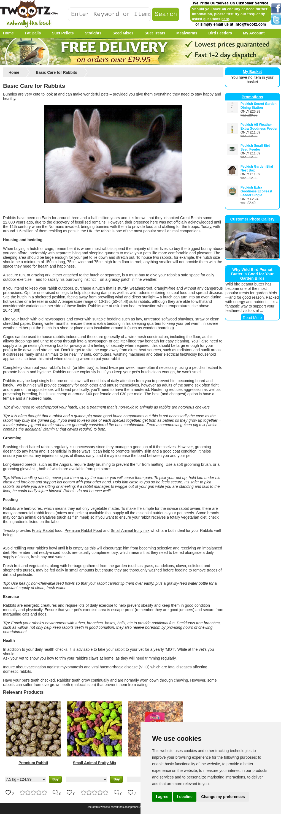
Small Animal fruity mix (130, 530)
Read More (252, 317)
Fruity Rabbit (43, 530)
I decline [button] (185, 796)
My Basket (252, 71)
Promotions (252, 97)
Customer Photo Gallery (252, 219)
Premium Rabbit (33, 763)
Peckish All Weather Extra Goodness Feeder (259, 126)
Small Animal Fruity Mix (94, 763)
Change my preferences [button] (223, 796)
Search (166, 14)
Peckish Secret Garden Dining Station (259, 106)
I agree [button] (162, 796)
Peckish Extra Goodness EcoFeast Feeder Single (256, 191)
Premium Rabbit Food (83, 530)
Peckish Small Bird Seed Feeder (255, 147)
